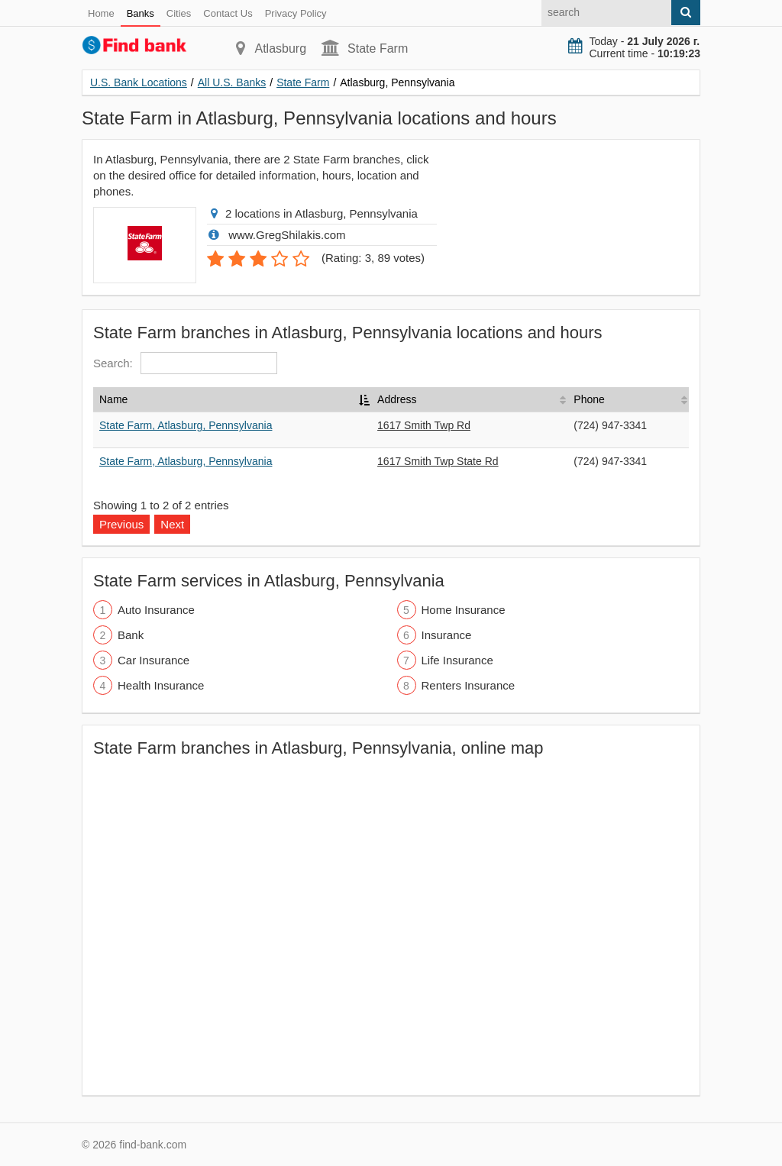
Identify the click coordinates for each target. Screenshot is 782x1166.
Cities (179, 13)
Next (172, 524)
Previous (121, 524)
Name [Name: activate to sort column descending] (113, 399)
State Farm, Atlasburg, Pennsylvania (185, 425)
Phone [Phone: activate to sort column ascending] (589, 399)
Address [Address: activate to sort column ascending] (396, 399)
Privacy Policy (296, 13)
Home (101, 13)
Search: (185, 363)
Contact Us (227, 13)
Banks (140, 13)
